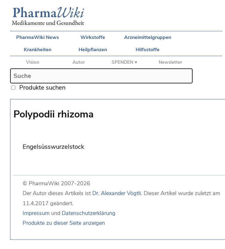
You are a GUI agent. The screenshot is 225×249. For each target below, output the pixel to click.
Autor (78, 62)
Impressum (36, 213)
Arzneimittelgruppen (147, 37)
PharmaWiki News (37, 37)
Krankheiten (37, 49)
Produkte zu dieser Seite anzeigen (64, 223)
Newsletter (170, 62)
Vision (32, 62)
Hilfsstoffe (148, 49)
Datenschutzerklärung (89, 213)
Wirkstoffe (92, 37)
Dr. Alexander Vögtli (116, 193)
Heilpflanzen (93, 49)
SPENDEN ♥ (124, 62)
